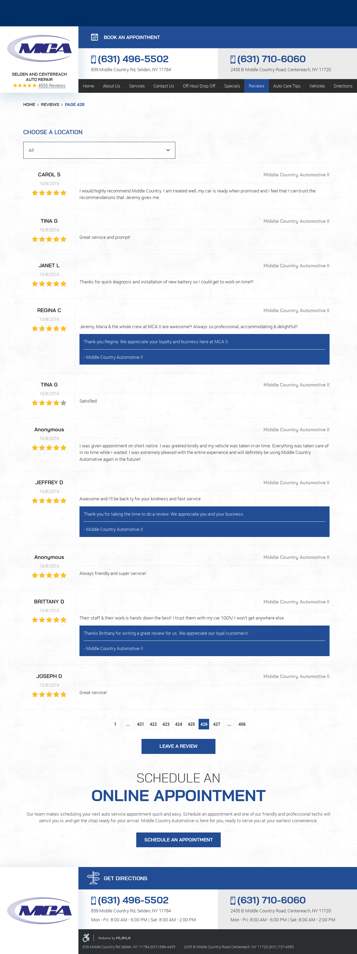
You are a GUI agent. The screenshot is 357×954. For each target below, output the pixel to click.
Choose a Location (53, 132)
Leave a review (178, 746)
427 (216, 724)
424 (178, 724)
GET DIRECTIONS (125, 878)
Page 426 (74, 105)
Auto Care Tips (286, 86)
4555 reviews (51, 85)
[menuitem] (88, 86)
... (128, 724)
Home (88, 86)
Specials (232, 86)
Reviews (256, 86)
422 (153, 724)
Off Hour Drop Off (199, 86)
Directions (343, 86)
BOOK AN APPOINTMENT (132, 37)
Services (137, 86)
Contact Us (163, 86)
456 (242, 724)
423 (166, 724)
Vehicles (317, 86)
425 (191, 724)
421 (140, 724)
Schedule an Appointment (178, 840)
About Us (111, 86)
